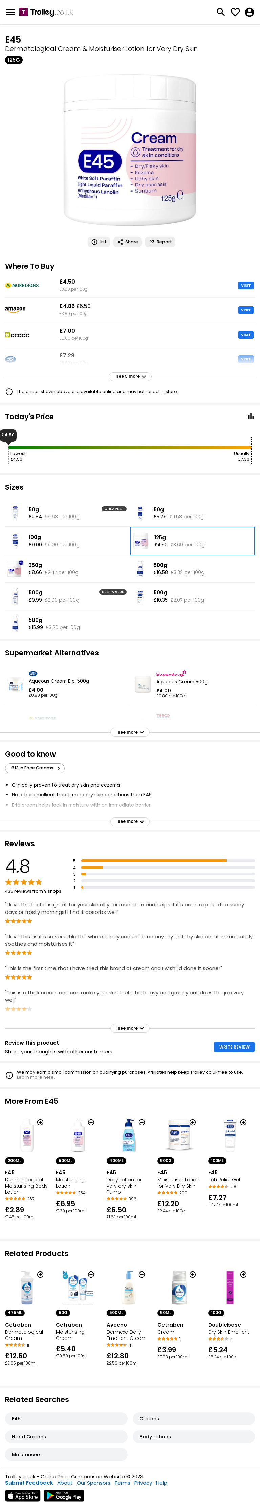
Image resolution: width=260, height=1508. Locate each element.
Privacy (143, 1482)
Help (161, 1482)
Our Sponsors (93, 1482)
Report (160, 242)
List (99, 242)
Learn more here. (36, 1077)
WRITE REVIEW (234, 1047)
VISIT (246, 285)
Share (127, 242)
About (65, 1482)
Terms (122, 1482)
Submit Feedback (29, 1482)
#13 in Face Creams (36, 768)
